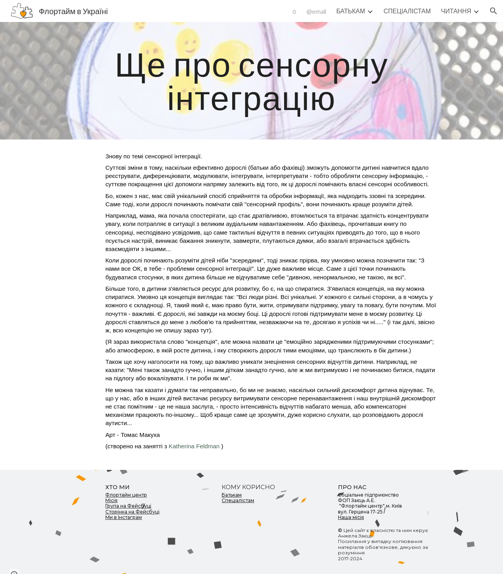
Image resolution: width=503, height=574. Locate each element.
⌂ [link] (294, 11)
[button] (493, 11)
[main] (251, 80)
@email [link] (316, 11)
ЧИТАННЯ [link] (456, 11)
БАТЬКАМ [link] (350, 11)
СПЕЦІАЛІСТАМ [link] (407, 11)
